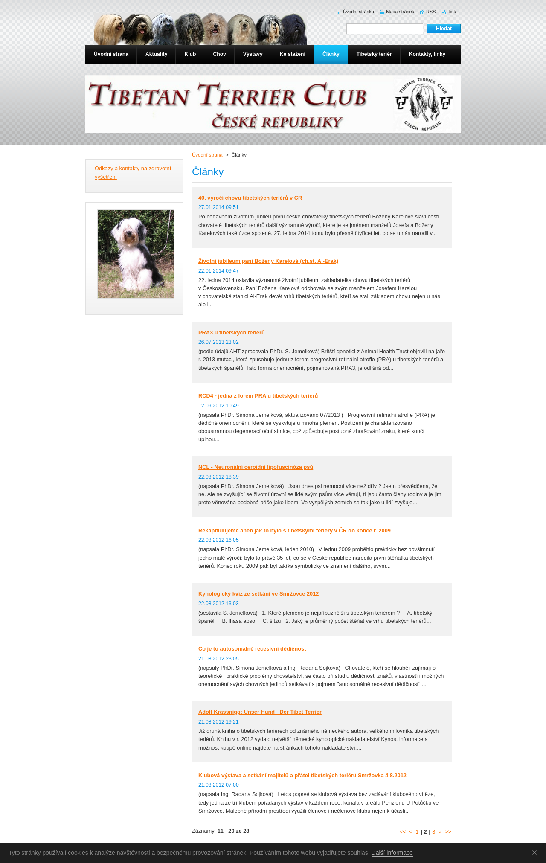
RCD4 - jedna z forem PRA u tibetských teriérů (258, 395)
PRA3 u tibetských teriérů (231, 332)
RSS (431, 11)
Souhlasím (536, 852)
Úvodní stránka (358, 11)
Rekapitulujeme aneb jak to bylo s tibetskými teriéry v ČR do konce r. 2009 (294, 530)
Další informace (392, 852)
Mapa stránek (400, 11)
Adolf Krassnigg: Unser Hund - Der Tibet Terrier (260, 712)
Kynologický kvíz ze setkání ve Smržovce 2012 (258, 593)
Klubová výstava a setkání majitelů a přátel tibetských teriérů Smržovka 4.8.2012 (302, 775)
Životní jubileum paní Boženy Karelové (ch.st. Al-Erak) (268, 261)
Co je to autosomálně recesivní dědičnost (252, 648)
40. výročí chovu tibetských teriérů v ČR (250, 198)
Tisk (451, 11)
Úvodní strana (207, 154)
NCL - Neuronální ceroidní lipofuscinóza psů (255, 467)
